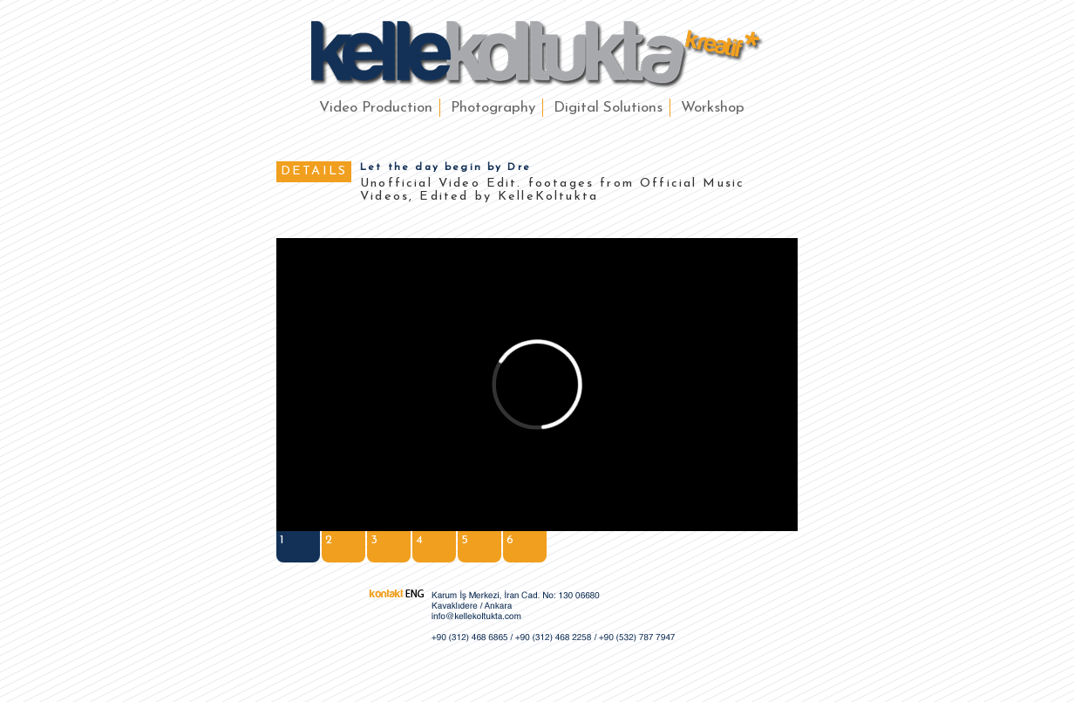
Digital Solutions (608, 107)
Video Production (375, 107)
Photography (493, 107)
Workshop (712, 107)
